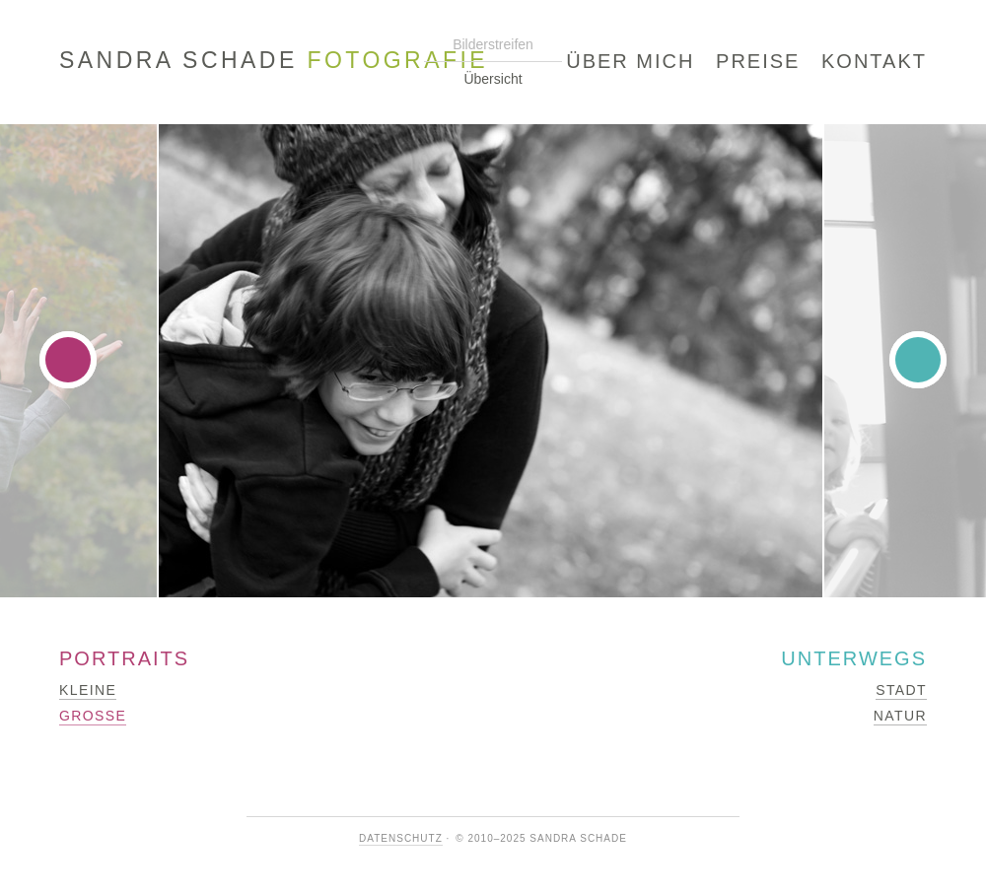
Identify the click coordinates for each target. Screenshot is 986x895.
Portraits (124, 658)
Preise (758, 61)
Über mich (630, 61)
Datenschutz (401, 838)
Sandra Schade (273, 60)
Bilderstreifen (493, 44)
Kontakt (874, 61)
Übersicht (492, 79)
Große (92, 715)
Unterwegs (854, 658)
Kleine (87, 690)
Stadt (901, 690)
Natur (900, 715)
